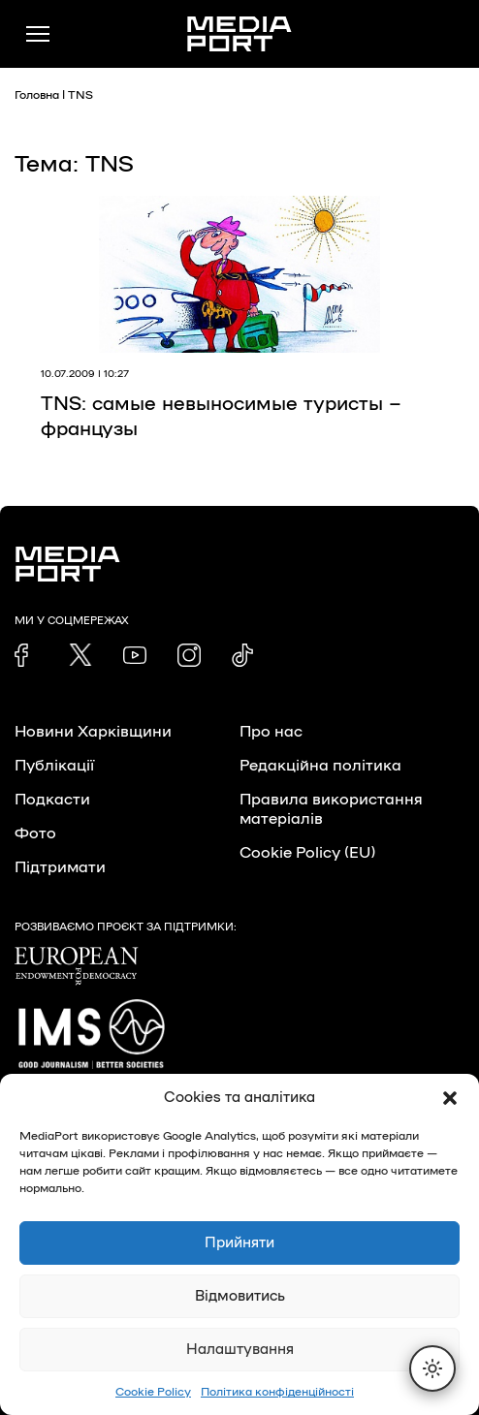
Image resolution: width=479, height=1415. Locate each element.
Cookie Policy (153, 1392)
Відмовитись (240, 1296)
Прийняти (239, 1243)
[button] (450, 1098)
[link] (26, 655)
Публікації (54, 765)
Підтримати (60, 867)
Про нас (271, 731)
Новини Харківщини (93, 731)
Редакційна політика (320, 765)
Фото (35, 833)
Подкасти (52, 799)
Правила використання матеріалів (331, 809)
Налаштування (240, 1349)
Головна (37, 95)
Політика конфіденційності (277, 1392)
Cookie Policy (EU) (307, 853)
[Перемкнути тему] (432, 1368)
